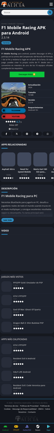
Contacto (32, 412)
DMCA (40, 409)
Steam (37, 428)
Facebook (6, 134)
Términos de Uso (11, 406)
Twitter (16, 134)
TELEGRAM (10, 110)
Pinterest (27, 134)
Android (11, 23)
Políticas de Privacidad (29, 406)
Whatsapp (47, 134)
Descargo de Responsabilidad (24, 409)
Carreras (20, 23)
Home (4, 23)
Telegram (37, 134)
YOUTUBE (10, 116)
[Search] (27, 12)
